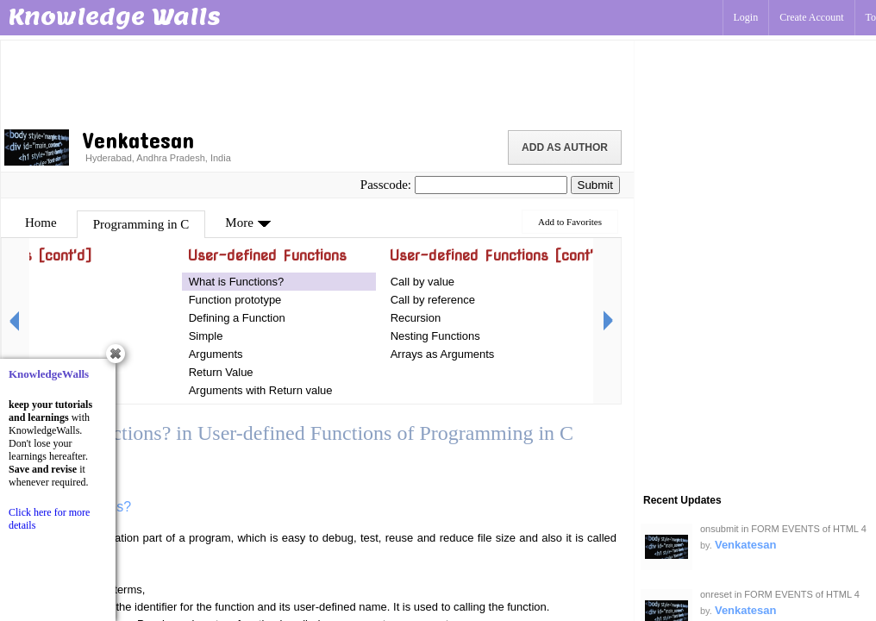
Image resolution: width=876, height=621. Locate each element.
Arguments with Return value (261, 390)
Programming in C (141, 224)
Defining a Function (237, 317)
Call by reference (433, 299)
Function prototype (235, 299)
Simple (206, 335)
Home (41, 222)
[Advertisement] (317, 82)
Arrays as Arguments (443, 354)
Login (746, 17)
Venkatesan (746, 544)
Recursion (416, 317)
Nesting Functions (435, 335)
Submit (595, 185)
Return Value (221, 372)
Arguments (216, 354)
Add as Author (565, 147)
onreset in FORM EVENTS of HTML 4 (780, 594)
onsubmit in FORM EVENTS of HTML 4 (783, 529)
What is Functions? (237, 281)
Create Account (811, 17)
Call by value (422, 281)
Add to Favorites (570, 221)
